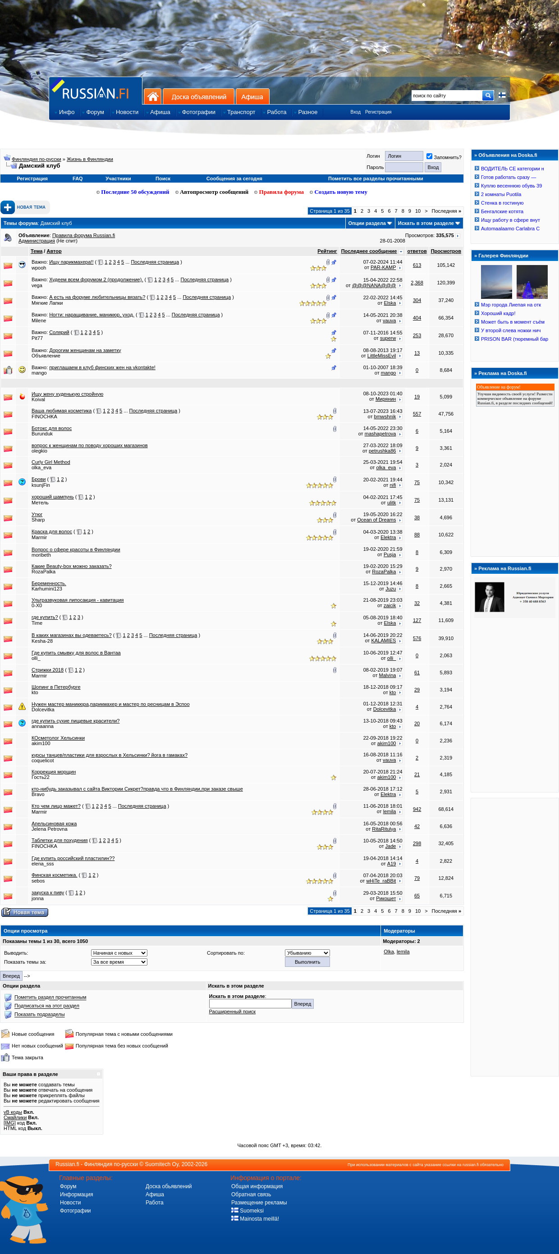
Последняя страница (155, 262)
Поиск (163, 178)
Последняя (446, 211)
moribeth (41, 555)
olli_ (36, 658)
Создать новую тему (338, 191)
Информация (76, 1194)
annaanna (43, 726)
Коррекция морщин (54, 771)
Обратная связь (251, 1194)
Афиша (253, 96)
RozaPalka (43, 571)
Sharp (38, 519)
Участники (118, 178)
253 (417, 335)
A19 (391, 863)
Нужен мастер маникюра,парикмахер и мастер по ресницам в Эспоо (111, 704)
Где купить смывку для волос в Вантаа (76, 652)
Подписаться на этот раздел (46, 1006)
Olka (389, 951)
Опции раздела (367, 223)
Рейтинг (327, 251)
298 (417, 843)
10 (418, 211)
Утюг (37, 514)
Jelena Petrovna (50, 829)
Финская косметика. (55, 875)
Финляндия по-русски (36, 159)
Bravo (38, 794)
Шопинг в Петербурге (56, 687)
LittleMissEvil (381, 355)
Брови (39, 479)
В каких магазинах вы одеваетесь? (72, 635)
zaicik (390, 605)
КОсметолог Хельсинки (58, 738)
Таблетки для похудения (60, 840)
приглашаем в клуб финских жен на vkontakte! (102, 367)
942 (417, 809)
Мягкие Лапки (47, 303)
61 (417, 672)
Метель (40, 502)
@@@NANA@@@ (374, 285)
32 (417, 603)
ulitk (391, 502)
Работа (155, 1202)
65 (417, 895)
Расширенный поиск (232, 1011)
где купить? (45, 617)
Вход (355, 112)
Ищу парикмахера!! (71, 262)
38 (417, 517)
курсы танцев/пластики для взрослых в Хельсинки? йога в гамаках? (110, 755)
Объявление (46, 355)
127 (417, 620)
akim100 (41, 743)
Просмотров (446, 251)
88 (417, 534)
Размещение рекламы (259, 1202)
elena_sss (43, 863)
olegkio (39, 450)
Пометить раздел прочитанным (50, 997)
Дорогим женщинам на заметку (85, 350)
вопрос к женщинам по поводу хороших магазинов (90, 445)
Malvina (387, 675)
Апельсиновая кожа (54, 823)
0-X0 (37, 605)
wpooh (39, 267)
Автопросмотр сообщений (212, 191)
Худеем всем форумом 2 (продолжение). (96, 279)
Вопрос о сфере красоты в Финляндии (76, 549)
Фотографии (75, 1211)
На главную (152, 96)
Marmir (39, 537)
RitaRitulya (384, 829)
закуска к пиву (48, 892)
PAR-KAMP (383, 267)
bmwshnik (385, 416)
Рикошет (386, 898)
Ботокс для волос (52, 428)
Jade (390, 846)
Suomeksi (247, 1211)
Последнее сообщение (369, 251)
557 (417, 413)
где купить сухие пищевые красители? (75, 720)
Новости (70, 1202)
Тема (36, 251)
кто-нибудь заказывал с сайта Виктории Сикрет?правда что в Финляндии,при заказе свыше (137, 789)
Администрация (36, 240)
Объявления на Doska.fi (507, 155)
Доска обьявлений (169, 1186)
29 (417, 689)
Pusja (390, 554)
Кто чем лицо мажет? (56, 806)
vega (37, 285)
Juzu (390, 588)
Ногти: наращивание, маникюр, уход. (91, 314)
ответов (417, 251)
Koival (38, 399)
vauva (389, 320)
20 (417, 723)
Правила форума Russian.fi (83, 235)
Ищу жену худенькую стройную (67, 394)
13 (417, 353)
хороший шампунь (53, 496)
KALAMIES (383, 640)
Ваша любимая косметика (62, 410)
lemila (389, 811)
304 (417, 300)
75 (417, 482)
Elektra (388, 537)
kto (35, 692)
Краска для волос (52, 531)
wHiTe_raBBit (381, 880)
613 (417, 265)
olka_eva (41, 467)
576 (417, 638)
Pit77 (37, 338)
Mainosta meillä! (255, 1219)
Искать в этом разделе (426, 223)
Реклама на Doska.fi (502, 373)
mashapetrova (380, 433)
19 (417, 396)
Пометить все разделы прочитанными (375, 178)
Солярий (59, 332)
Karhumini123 (47, 588)
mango (39, 372)
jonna (38, 898)
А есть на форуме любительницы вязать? (97, 297)
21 (417, 774)
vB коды (13, 1112)
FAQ (78, 178)
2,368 (417, 282)
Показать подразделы (39, 1014)
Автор (53, 251)
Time (37, 623)
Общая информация (257, 1186)
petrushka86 (382, 450)
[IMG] (10, 1123)
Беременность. (49, 583)
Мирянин (386, 399)
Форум (68, 1186)
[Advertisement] (515, 936)
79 (417, 878)
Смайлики (15, 1117)
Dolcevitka (43, 709)
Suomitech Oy (162, 1164)
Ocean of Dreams (376, 519)
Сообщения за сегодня (234, 178)
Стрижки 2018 (48, 670)
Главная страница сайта (95, 90)
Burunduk (42, 433)
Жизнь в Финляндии (90, 159)
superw (388, 338)
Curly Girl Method (51, 462)
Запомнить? (444, 157)
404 (417, 317)
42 (417, 826)
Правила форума (279, 191)
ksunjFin (41, 485)
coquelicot (43, 760)
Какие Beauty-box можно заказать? (72, 566)
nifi (392, 485)
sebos (38, 880)
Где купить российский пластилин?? (73, 858)
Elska (390, 303)
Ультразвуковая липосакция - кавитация (78, 600)
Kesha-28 (42, 641)
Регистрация (378, 112)
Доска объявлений (198, 96)
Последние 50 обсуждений (133, 191)
